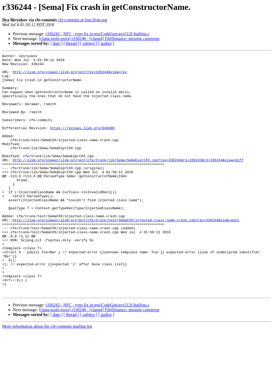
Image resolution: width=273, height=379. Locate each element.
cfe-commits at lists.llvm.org (82, 20)
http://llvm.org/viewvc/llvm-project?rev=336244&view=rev (70, 75)
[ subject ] (88, 43)
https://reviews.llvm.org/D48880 (82, 143)
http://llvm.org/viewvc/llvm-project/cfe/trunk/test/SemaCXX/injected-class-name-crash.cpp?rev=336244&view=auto (126, 253)
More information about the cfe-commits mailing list (47, 374)
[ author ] (106, 43)
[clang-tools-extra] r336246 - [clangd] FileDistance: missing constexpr (99, 38)
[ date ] (56, 43)
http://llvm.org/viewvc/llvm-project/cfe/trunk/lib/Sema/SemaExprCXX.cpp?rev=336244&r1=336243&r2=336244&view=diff (128, 181)
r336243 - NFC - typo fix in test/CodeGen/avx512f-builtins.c (98, 33)
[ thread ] (71, 43)
